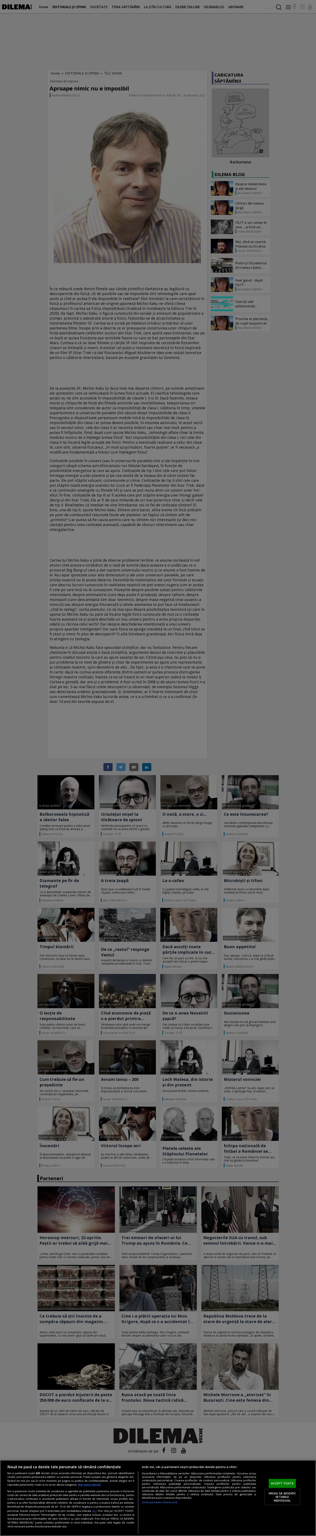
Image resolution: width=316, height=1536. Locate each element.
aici (94, 1511)
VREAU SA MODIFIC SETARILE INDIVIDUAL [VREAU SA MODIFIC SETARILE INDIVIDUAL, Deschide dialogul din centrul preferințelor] (282, 1496)
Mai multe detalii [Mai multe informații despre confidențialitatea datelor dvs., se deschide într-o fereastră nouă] (89, 1484)
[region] (158, 1498)
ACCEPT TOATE (282, 1483)
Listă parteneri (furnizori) (159, 1502)
